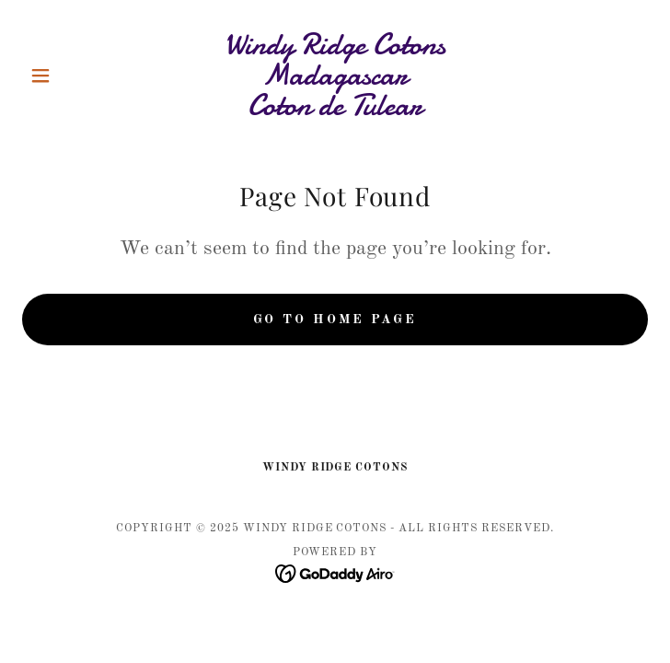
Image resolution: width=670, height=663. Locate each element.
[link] (335, 75)
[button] (69, 75)
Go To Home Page (335, 319)
